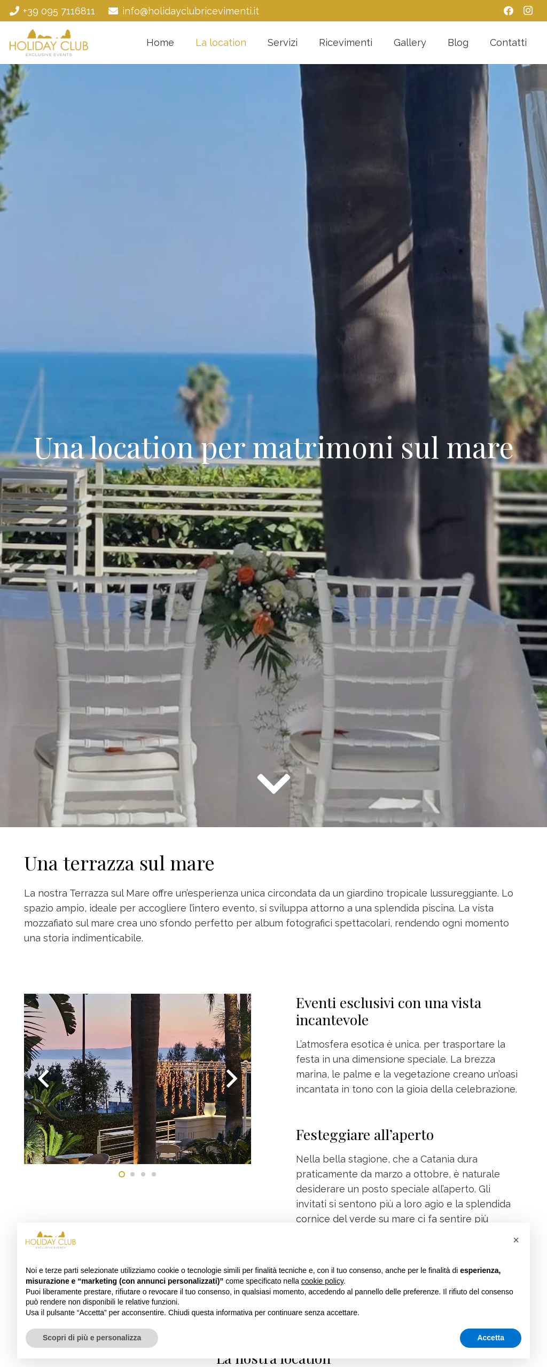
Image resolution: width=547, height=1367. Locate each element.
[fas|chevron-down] (274, 784)
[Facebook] (508, 10)
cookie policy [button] (322, 1281)
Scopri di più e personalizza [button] (92, 1337)
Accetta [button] (490, 1337)
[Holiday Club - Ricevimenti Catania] (49, 42)
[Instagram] (527, 10)
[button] (516, 1239)
